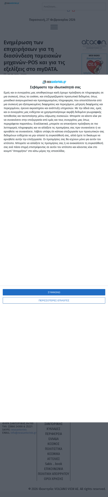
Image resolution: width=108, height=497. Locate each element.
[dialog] (54, 249)
